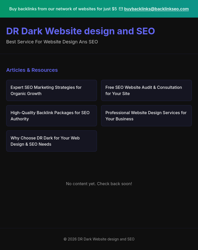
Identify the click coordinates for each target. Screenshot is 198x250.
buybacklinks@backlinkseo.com (154, 8)
